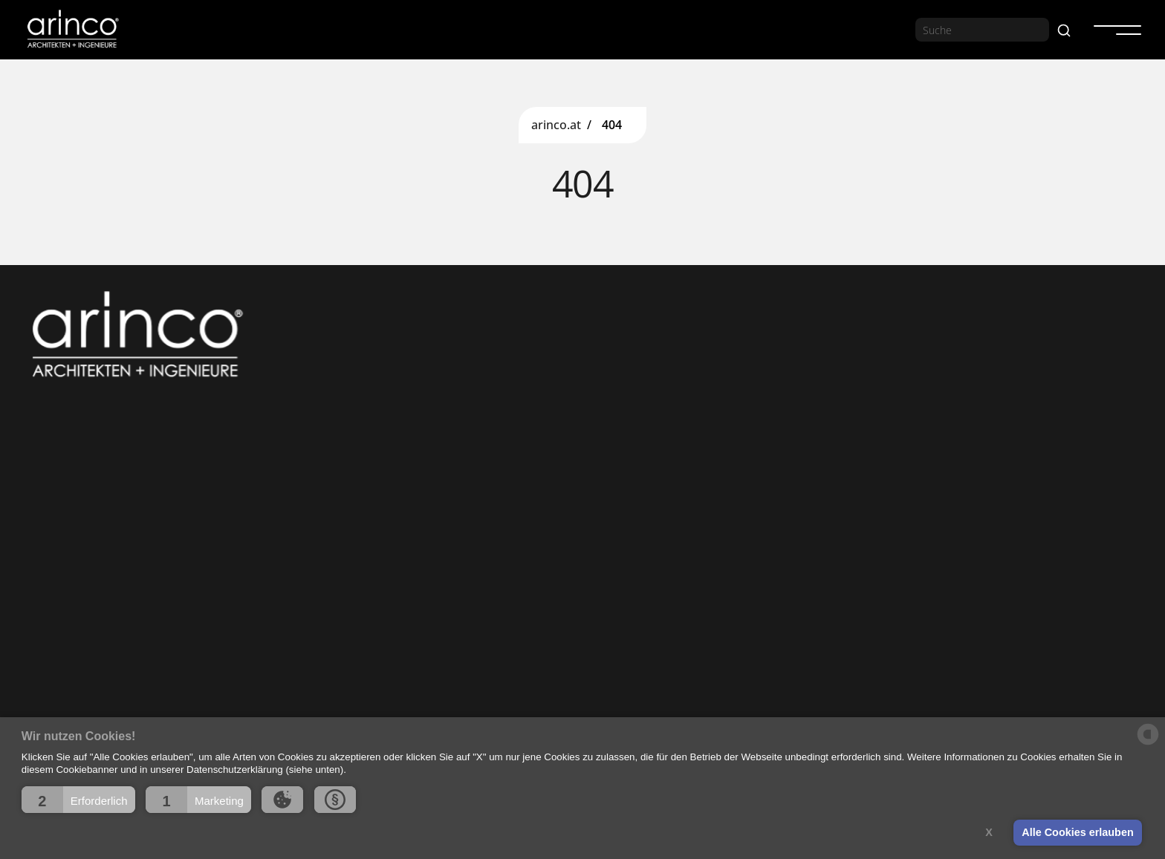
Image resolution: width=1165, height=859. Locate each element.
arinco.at (556, 125)
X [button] (989, 832)
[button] (78, 799)
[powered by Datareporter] (1148, 743)
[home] (72, 29)
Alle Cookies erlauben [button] (1077, 832)
